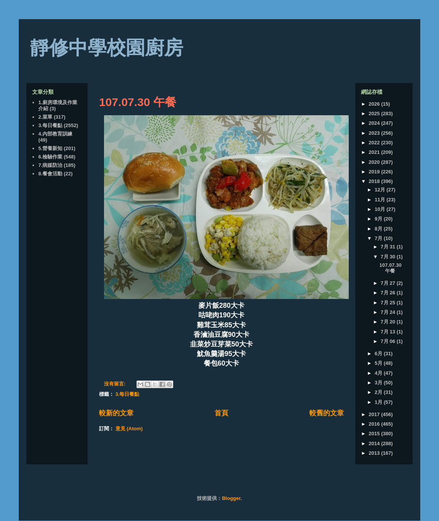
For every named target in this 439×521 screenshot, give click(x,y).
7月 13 (388, 332)
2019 (375, 172)
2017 (375, 414)
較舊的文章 (326, 413)
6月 (379, 353)
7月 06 (388, 341)
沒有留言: (115, 384)
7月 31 (388, 247)
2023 (375, 133)
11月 (381, 200)
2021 (375, 152)
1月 (379, 402)
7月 (379, 238)
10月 (381, 209)
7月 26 (388, 293)
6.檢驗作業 (50, 157)
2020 (375, 162)
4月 (379, 373)
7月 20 (388, 322)
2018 (375, 181)
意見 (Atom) (129, 428)
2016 (375, 424)
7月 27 (388, 283)
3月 (379, 382)
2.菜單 (45, 117)
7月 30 (388, 257)
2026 (375, 104)
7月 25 (388, 302)
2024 (375, 123)
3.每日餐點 (127, 394)
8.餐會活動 (50, 173)
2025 (375, 113)
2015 (375, 433)
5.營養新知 (50, 148)
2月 (379, 392)
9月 (379, 219)
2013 (375, 453)
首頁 (221, 413)
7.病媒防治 (50, 165)
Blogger (231, 498)
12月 (381, 190)
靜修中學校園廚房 (106, 48)
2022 (375, 142)
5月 (379, 363)
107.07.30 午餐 (137, 102)
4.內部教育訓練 (55, 134)
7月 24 (388, 312)
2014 (375, 443)
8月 (379, 229)
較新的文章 (116, 413)
